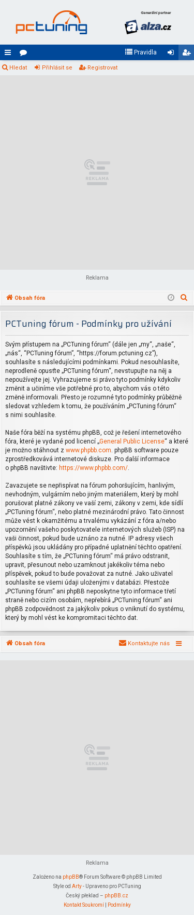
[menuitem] (140, 52)
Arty (77, 886)
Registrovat (102, 67)
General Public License (132, 441)
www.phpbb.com (88, 450)
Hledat (18, 67)
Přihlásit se (57, 67)
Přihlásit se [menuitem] (172, 54)
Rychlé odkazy (10, 54)
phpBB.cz (116, 895)
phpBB (71, 877)
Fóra (25, 54)
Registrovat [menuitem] (188, 54)
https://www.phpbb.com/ (93, 468)
